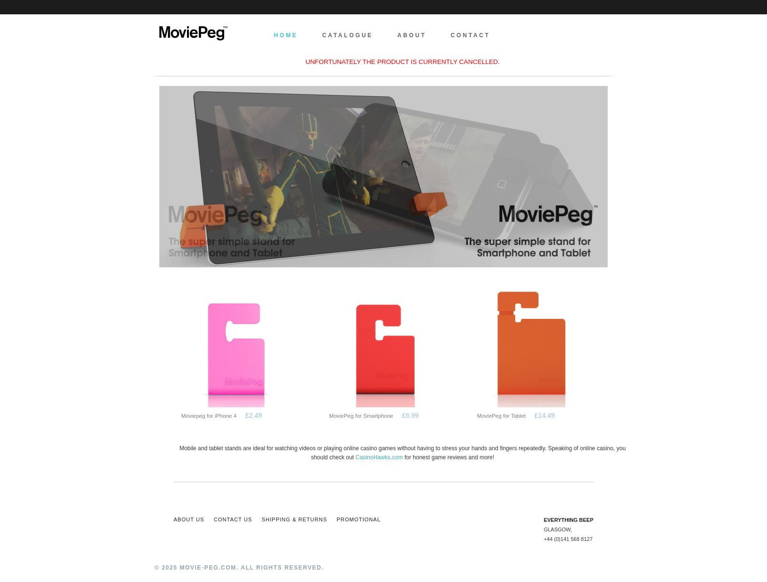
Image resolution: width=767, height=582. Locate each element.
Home (286, 35)
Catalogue (347, 35)
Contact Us (233, 519)
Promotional (359, 519)
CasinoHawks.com (379, 457)
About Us (189, 519)
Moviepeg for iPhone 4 (209, 416)
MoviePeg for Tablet (501, 416)
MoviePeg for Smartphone (361, 416)
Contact (470, 35)
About (411, 35)
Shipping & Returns (294, 519)
